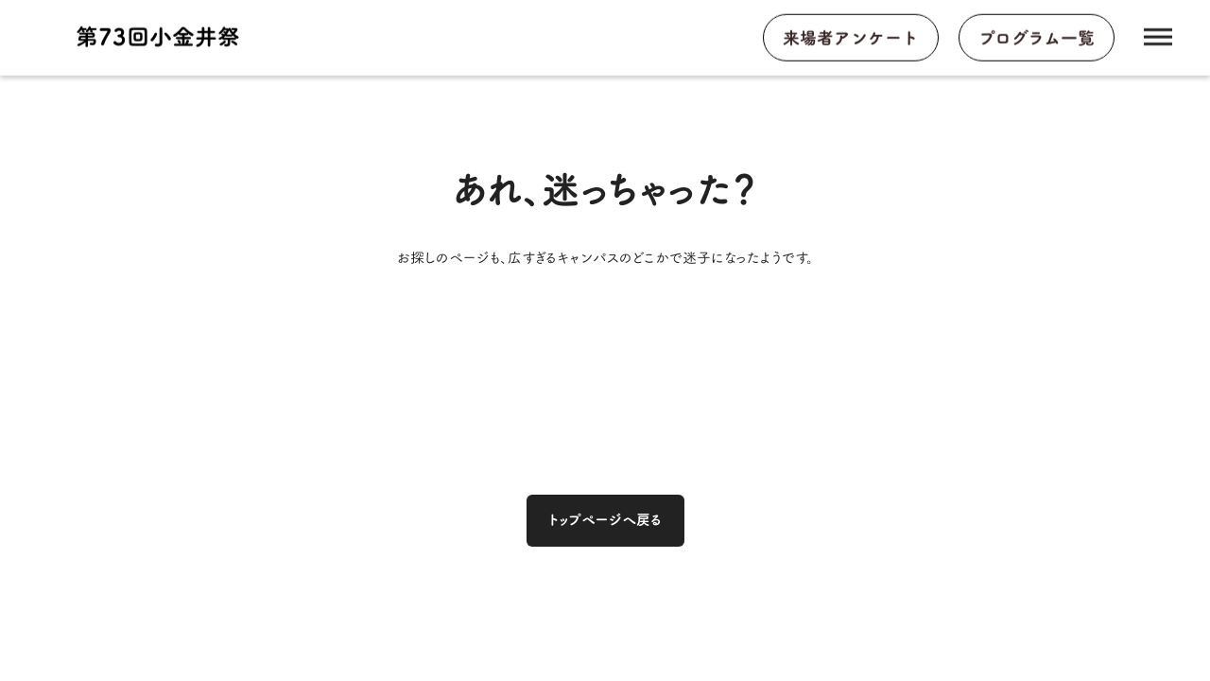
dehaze (1158, 38)
